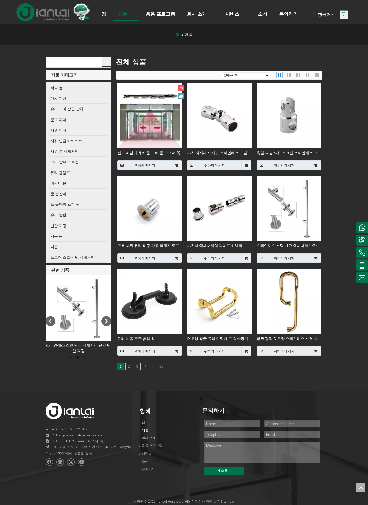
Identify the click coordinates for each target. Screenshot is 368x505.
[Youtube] (81, 462)
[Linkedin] (60, 462)
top (360, 487)
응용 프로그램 (152, 446)
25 (161, 366)
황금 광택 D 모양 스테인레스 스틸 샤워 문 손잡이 (287, 339)
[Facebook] (49, 462)
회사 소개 (149, 438)
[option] (77, 311)
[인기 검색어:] (344, 14)
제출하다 (224, 470)
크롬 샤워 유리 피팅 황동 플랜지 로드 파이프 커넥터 (148, 246)
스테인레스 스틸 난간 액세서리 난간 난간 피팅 (287, 246)
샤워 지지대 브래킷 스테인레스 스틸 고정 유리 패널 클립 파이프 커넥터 (217, 153)
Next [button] (106, 321)
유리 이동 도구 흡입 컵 (77, 345)
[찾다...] (74, 62)
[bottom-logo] (70, 411)
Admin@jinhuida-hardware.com (77, 435)
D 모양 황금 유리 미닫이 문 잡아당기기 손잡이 (217, 339)
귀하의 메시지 (136, 165)
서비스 (147, 453)
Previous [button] (50, 321)
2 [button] (78, 357)
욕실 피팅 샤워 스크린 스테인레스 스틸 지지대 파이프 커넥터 (287, 153)
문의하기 (148, 469)
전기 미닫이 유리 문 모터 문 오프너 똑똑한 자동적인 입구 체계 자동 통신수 (148, 153)
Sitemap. (227, 501)
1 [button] (71, 357)
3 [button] (85, 357)
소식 (145, 461)
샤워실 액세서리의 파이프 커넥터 (214, 245)
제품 (145, 430)
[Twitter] (71, 462)
